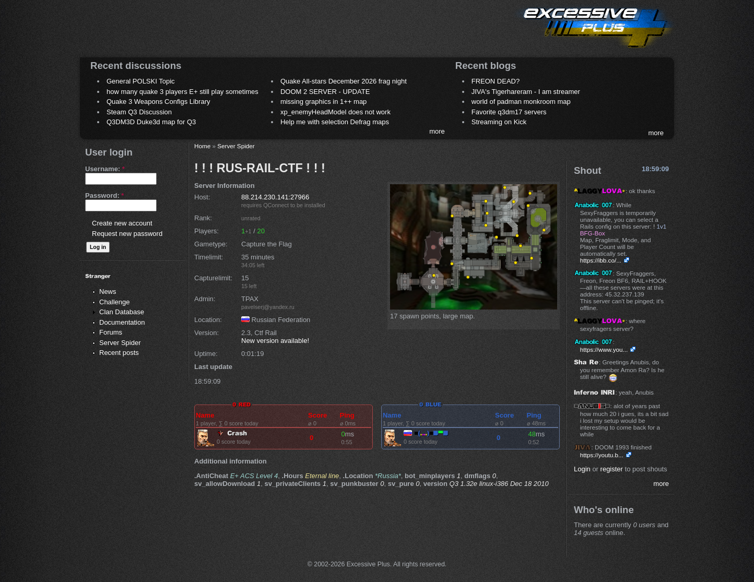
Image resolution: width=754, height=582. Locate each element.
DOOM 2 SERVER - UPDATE (325, 92)
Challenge (114, 302)
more (437, 131)
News (107, 291)
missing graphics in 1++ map (323, 101)
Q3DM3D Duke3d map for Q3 (151, 122)
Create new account (122, 223)
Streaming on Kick (499, 122)
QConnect (276, 205)
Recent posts (119, 353)
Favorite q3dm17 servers (509, 112)
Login (582, 469)
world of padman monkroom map (521, 101)
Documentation (122, 322)
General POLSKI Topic (141, 81)
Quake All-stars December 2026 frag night (343, 81)
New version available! (275, 341)
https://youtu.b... (601, 455)
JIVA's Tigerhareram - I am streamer (526, 92)
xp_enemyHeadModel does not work (335, 112)
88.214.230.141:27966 (275, 197)
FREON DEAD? (496, 81)
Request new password (127, 233)
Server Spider (119, 343)
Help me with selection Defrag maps (334, 122)
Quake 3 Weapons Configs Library (158, 101)
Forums (110, 332)
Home (202, 145)
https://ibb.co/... (600, 260)
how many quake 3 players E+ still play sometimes (182, 92)
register (611, 469)
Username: (105, 169)
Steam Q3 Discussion (139, 112)
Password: (104, 195)
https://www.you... (604, 349)
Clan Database (121, 312)
